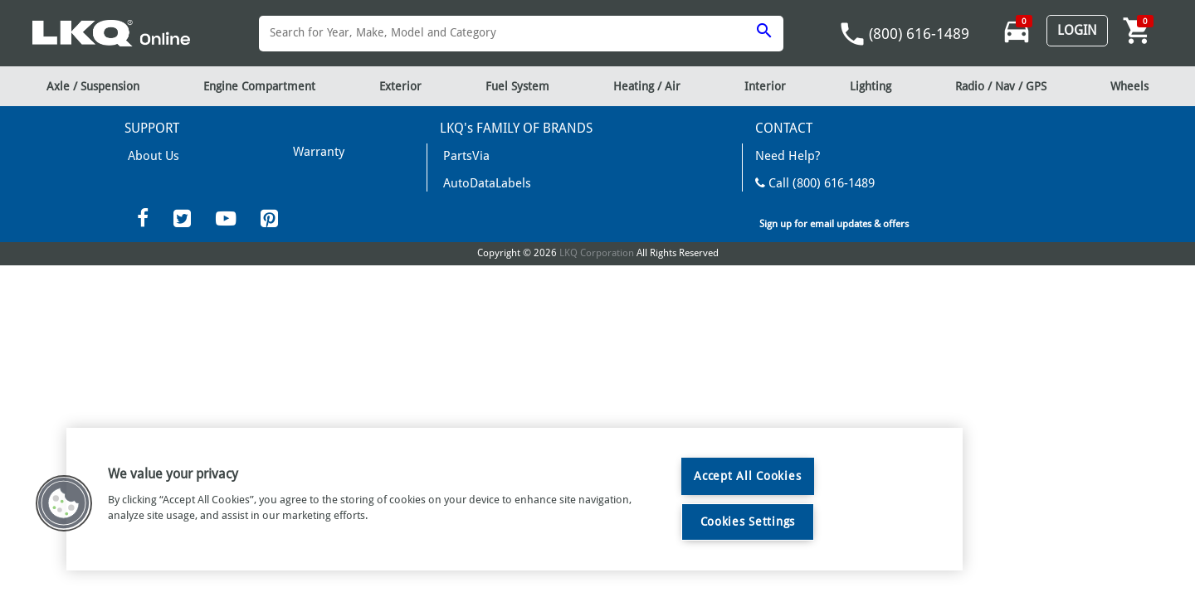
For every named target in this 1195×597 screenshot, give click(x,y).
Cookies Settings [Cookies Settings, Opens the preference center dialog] (748, 521)
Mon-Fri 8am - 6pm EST (817, 203)
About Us (148, 154)
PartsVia (460, 154)
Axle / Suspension (92, 86)
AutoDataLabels (479, 178)
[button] (63, 503)
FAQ (135, 203)
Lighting (870, 86)
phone (852, 34)
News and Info (476, 203)
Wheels (1129, 86)
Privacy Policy (321, 224)
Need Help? (783, 154)
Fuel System (517, 86)
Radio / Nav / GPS (1000, 86)
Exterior (400, 86)
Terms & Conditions (337, 175)
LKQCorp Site (788, 252)
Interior (765, 86)
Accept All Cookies (747, 476)
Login (1077, 30)
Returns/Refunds (330, 199)
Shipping (311, 150)
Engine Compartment (259, 86)
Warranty (147, 178)
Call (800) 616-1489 (805, 178)
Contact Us (788, 227)
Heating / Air (646, 86)
